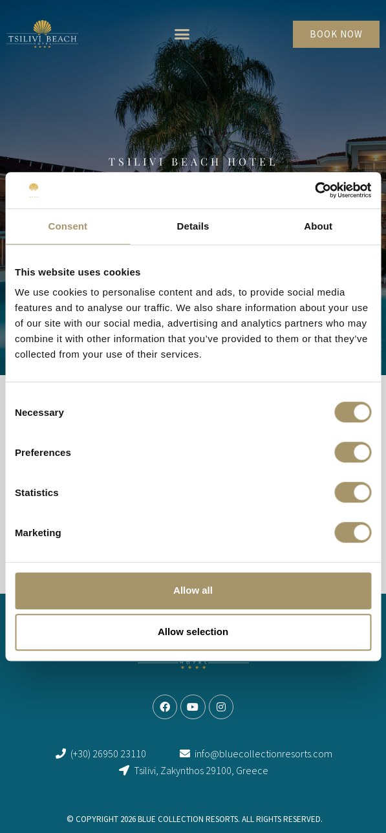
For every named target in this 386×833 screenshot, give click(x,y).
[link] (42, 34)
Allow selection (193, 631)
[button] (182, 34)
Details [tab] (193, 226)
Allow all (193, 590)
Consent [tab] (67, 226)
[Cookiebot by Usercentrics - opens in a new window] (314, 190)
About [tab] (318, 226)
